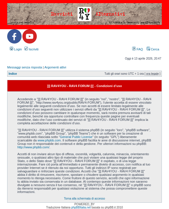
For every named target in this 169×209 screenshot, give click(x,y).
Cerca (153, 49)
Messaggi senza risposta (24, 67)
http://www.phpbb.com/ (33, 147)
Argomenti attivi (55, 67)
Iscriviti (31, 49)
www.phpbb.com (49, 140)
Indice (13, 73)
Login (16, 49)
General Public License (76, 137)
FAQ (137, 49)
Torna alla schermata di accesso (84, 198)
